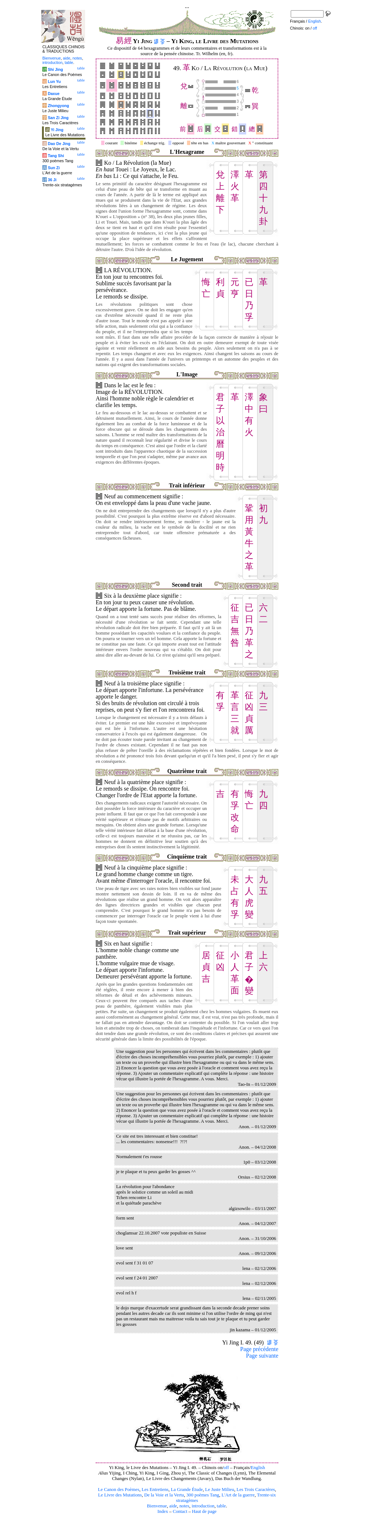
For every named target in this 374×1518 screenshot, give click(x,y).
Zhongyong (58, 105)
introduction (203, 1506)
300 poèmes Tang (202, 1495)
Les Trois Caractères (256, 1489)
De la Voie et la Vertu (164, 1495)
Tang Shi (56, 155)
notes (184, 1506)
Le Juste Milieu (219, 1489)
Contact (180, 1511)
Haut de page (204, 1511)
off (226, 1467)
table (221, 1506)
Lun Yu (54, 81)
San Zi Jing (58, 117)
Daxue (54, 93)
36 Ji (52, 180)
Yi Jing (57, 130)
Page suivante (262, 1355)
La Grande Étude (187, 1489)
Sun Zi (54, 168)
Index (162, 1511)
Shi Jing (55, 69)
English (258, 1467)
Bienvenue (157, 1506)
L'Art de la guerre (238, 1495)
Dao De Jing (59, 143)
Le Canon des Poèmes (118, 1489)
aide (173, 1506)
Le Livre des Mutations (120, 1495)
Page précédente (259, 1349)
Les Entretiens (155, 1489)
